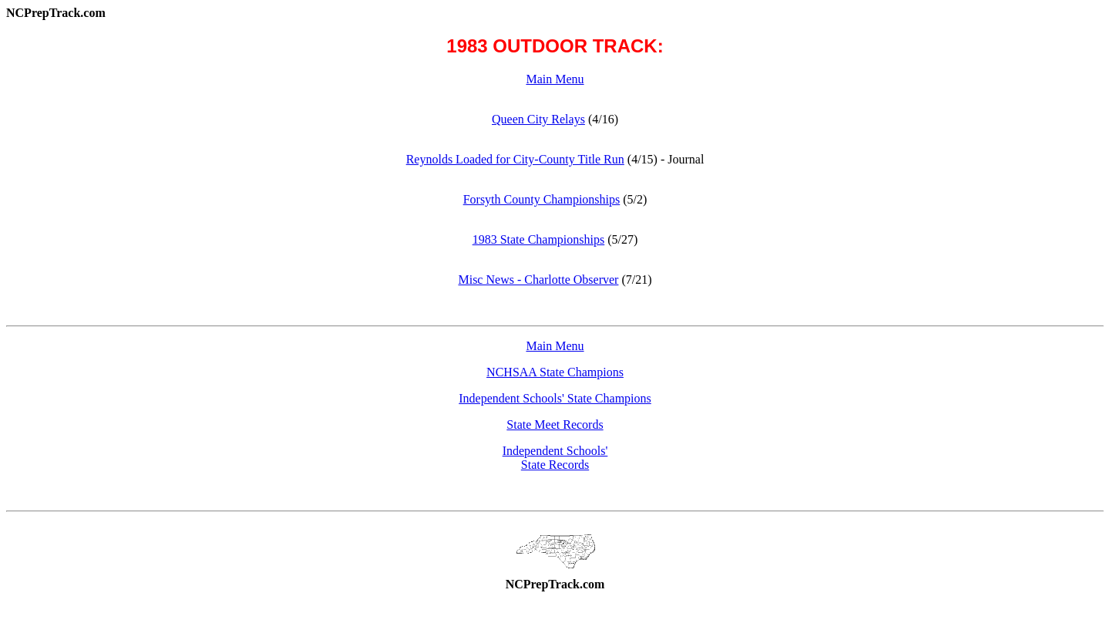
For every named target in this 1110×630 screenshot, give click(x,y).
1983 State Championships (539, 239)
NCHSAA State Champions (555, 372)
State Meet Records (554, 424)
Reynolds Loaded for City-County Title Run (515, 159)
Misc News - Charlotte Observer (538, 279)
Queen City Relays (538, 119)
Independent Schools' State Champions (555, 398)
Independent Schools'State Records (555, 457)
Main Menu (555, 79)
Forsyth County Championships (542, 199)
